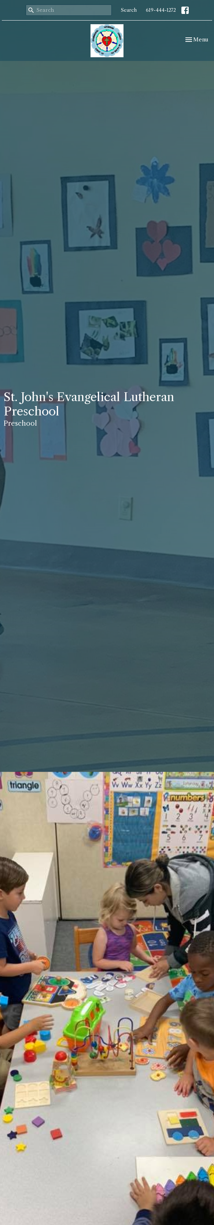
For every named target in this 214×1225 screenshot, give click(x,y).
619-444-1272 (161, 10)
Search (129, 10)
